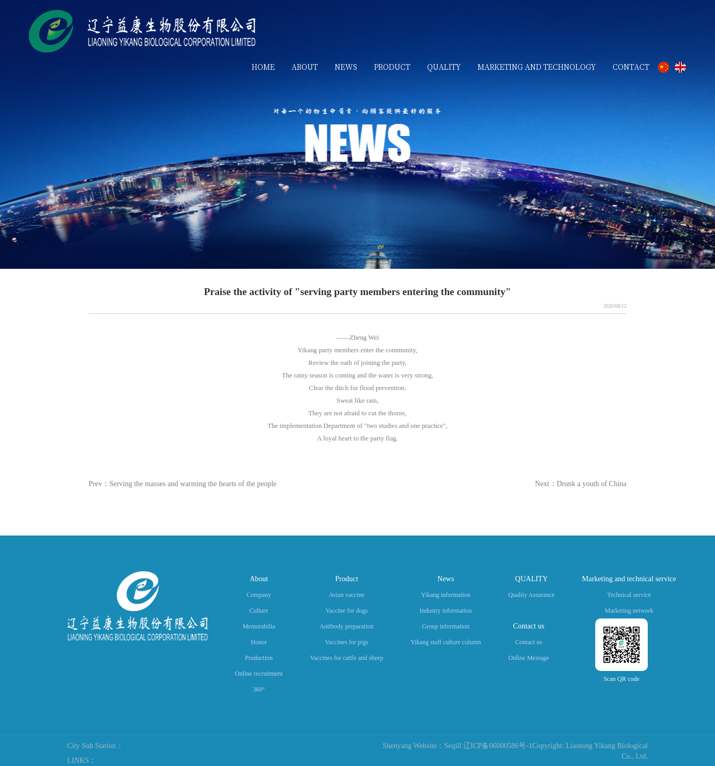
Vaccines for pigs (346, 642)
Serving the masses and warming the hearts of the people (192, 484)
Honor (259, 642)
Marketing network (629, 610)
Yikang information (445, 595)
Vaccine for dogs (346, 610)
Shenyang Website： (413, 746)
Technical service (629, 595)
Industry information (446, 610)
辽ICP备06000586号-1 (497, 746)
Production (259, 658)
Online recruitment (259, 673)
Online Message (529, 658)
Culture (259, 610)
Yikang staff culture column (445, 642)
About (259, 579)
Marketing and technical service (629, 579)
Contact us (529, 626)
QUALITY (531, 579)
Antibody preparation (346, 626)
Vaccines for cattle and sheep (346, 658)
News (446, 579)
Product (346, 579)
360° (259, 689)
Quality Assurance (532, 595)
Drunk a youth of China (592, 484)
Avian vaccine (347, 595)
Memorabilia (259, 626)
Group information (445, 626)
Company (258, 595)
